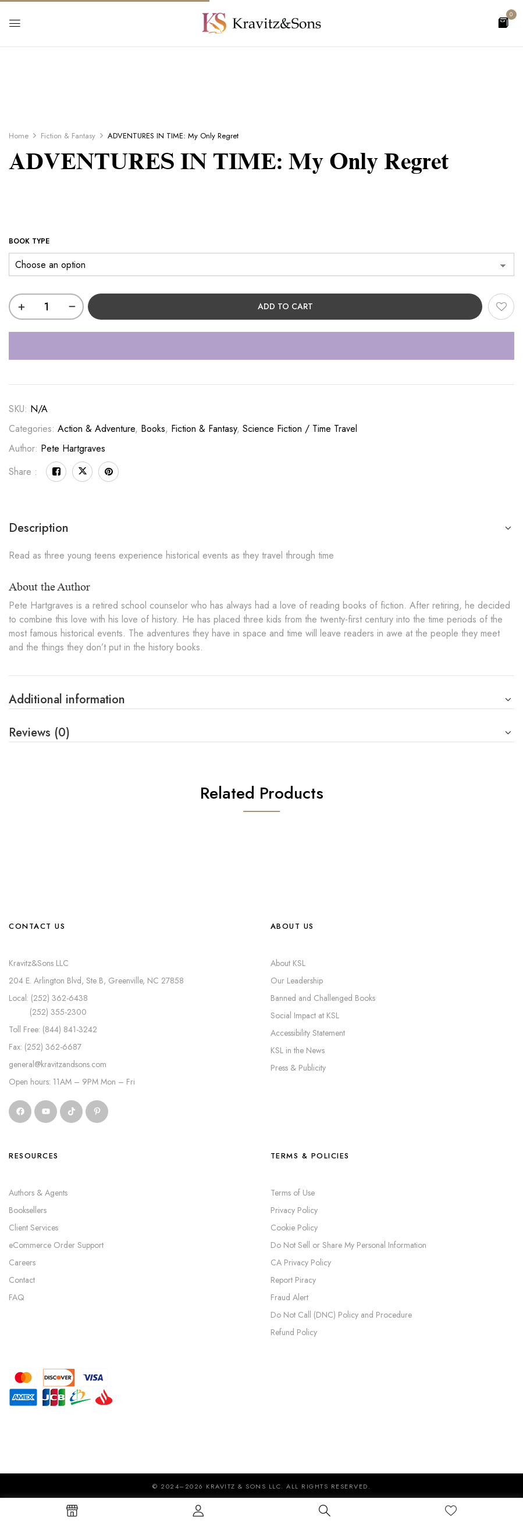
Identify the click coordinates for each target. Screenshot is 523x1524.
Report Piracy (293, 1280)
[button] (503, 21)
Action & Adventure (96, 428)
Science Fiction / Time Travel (300, 428)
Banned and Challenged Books (323, 998)
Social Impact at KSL (305, 1015)
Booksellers (28, 1210)
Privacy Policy (294, 1210)
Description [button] (39, 528)
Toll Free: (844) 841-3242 (53, 1029)
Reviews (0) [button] (39, 732)
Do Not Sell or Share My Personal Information (348, 1245)
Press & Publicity (298, 1068)
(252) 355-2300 (48, 1012)
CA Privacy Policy (301, 1262)
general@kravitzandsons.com (57, 1064)
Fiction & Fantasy (68, 135)
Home (19, 135)
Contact (22, 1280)
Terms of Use (293, 1193)
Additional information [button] (67, 699)
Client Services (33, 1227)
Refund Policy (294, 1332)
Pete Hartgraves (73, 448)
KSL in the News (298, 1050)
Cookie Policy (294, 1227)
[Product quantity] (46, 307)
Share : (23, 471)
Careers (22, 1262)
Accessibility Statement (308, 1033)
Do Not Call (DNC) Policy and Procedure (341, 1315)
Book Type (29, 241)
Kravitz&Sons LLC (39, 963)
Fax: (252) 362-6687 (45, 1047)
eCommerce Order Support (56, 1245)
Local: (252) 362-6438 (48, 998)
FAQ (16, 1297)
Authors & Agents (38, 1193)
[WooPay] (261, 346)
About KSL (288, 963)
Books (153, 428)
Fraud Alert (289, 1297)
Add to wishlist (501, 307)
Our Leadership (297, 980)
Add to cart (285, 306)
